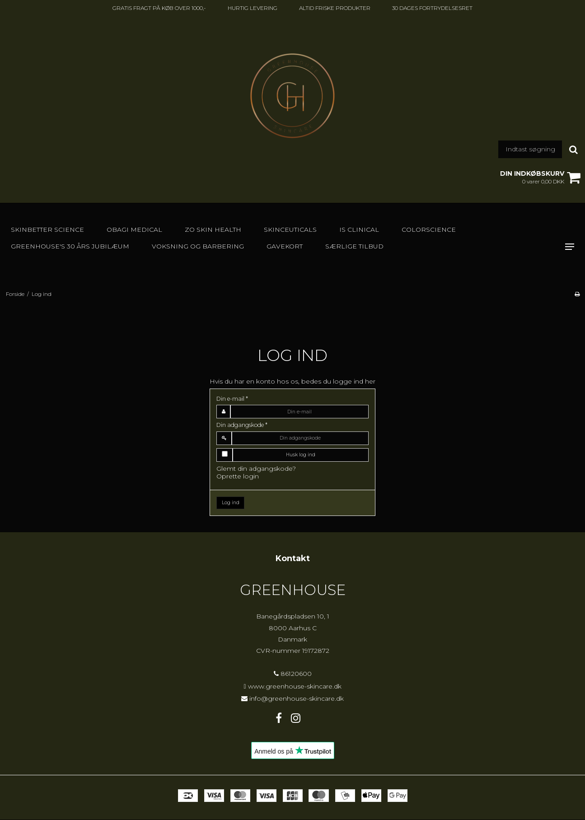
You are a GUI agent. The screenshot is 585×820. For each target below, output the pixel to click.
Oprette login (237, 476)
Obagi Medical (134, 229)
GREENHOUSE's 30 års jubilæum (70, 246)
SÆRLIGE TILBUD (354, 246)
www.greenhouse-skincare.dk (295, 686)
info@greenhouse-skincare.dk (296, 698)
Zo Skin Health (213, 229)
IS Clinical (359, 229)
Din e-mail (232, 398)
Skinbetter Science (47, 229)
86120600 (293, 674)
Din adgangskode (241, 425)
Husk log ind (300, 455)
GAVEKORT (285, 246)
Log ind (230, 503)
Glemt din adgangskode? (256, 468)
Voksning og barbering (198, 246)
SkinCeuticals (290, 229)
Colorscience (429, 229)
